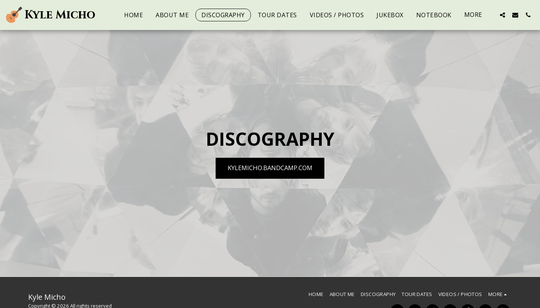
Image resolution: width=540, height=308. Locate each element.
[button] (502, 15)
